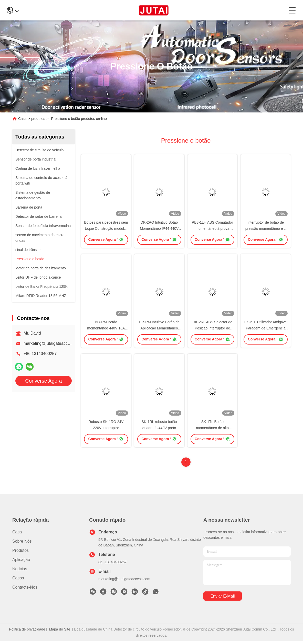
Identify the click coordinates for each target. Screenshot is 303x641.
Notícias (19, 569)
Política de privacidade (27, 629)
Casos (18, 578)
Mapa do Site (59, 629)
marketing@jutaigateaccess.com (53, 343)
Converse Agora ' (106, 239)
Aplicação (21, 559)
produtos (38, 119)
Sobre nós (22, 541)
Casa (22, 119)
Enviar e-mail (222, 596)
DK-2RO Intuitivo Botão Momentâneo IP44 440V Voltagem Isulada (159, 228)
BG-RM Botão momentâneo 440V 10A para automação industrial (106, 328)
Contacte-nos (24, 587)
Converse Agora (43, 381)
